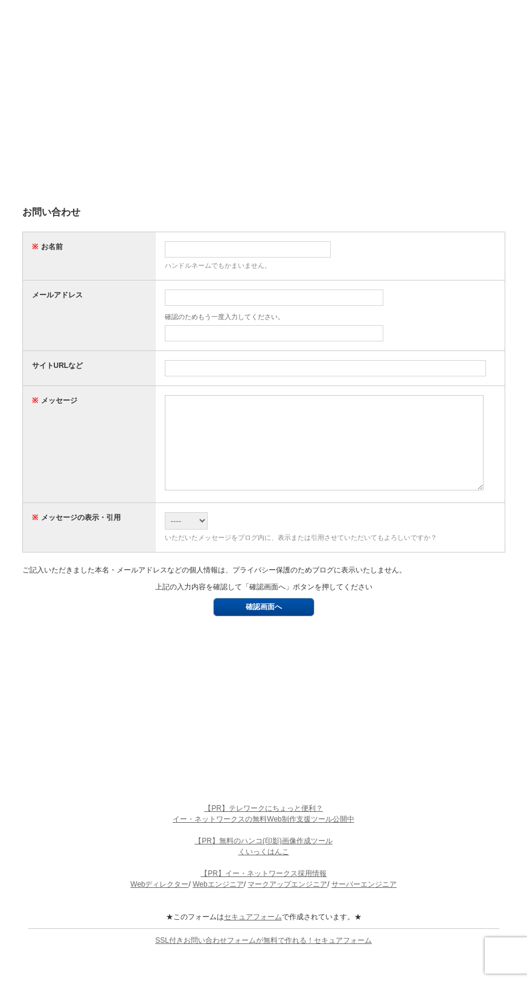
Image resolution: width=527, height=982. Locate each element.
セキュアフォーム (253, 935)
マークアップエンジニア (287, 902)
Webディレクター (159, 902)
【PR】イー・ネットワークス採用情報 (263, 891)
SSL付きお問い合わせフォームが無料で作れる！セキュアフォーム (263, 958)
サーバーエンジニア (364, 902)
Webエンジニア (218, 902)
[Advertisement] (263, 108)
